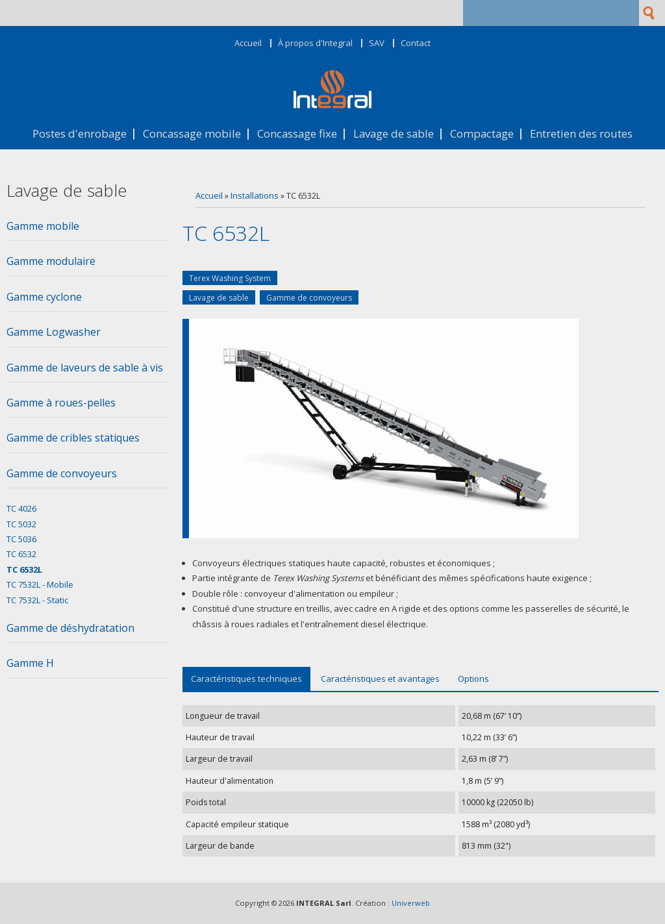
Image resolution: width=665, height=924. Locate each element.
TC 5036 (21, 539)
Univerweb (411, 903)
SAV (376, 43)
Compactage (482, 134)
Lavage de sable (393, 134)
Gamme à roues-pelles (61, 402)
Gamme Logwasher (53, 332)
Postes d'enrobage (79, 134)
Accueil (248, 43)
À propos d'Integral (315, 43)
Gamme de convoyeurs (309, 297)
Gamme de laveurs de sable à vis (84, 367)
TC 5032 (21, 524)
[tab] (87, 230)
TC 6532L (24, 569)
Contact (416, 43)
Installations (255, 195)
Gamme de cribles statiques (73, 438)
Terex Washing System (230, 278)
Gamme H (30, 663)
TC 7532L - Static (37, 600)
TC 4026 (21, 508)
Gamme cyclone (44, 297)
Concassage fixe (297, 134)
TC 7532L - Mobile (39, 584)
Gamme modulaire (50, 261)
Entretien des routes (581, 134)
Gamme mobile (42, 226)
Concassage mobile (192, 134)
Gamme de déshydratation (70, 628)
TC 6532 (21, 554)
